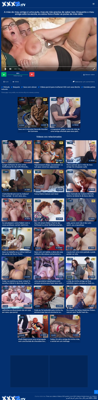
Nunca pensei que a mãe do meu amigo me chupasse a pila (79, 166)
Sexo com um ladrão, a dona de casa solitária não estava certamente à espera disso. (48, 253)
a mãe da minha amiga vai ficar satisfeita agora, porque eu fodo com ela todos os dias (80, 282)
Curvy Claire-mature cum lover (46, 194)
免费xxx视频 (93, 398)
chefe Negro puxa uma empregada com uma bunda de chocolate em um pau (32, 340)
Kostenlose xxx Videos (89, 396)
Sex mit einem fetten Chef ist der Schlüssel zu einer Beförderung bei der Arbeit (48, 224)
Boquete (16, 87)
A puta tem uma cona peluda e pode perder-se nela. (80, 253)
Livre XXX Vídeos (75, 396)
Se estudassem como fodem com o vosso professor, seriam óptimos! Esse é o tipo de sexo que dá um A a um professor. (16, 224)
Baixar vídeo (90, 74)
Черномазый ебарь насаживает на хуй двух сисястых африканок (48, 166)
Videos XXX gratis (63, 396)
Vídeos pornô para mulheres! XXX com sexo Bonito (60, 87)
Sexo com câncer (30, 87)
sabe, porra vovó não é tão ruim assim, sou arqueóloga (78, 224)
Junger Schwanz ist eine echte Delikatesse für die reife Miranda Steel (15, 166)
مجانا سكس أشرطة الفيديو (74, 398)
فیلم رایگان (85, 398)
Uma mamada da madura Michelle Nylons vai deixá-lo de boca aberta (80, 195)
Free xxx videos (51, 396)
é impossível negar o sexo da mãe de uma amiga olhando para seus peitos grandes (65, 130)
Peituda (6, 87)
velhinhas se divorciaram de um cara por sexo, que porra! (16, 311)
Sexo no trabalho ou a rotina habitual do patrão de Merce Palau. (16, 253)
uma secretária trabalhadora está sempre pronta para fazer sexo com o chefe (49, 282)
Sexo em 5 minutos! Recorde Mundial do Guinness (32, 130)
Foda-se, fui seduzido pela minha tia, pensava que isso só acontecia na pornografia (48, 311)
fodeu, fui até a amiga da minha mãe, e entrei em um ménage (65, 340)
